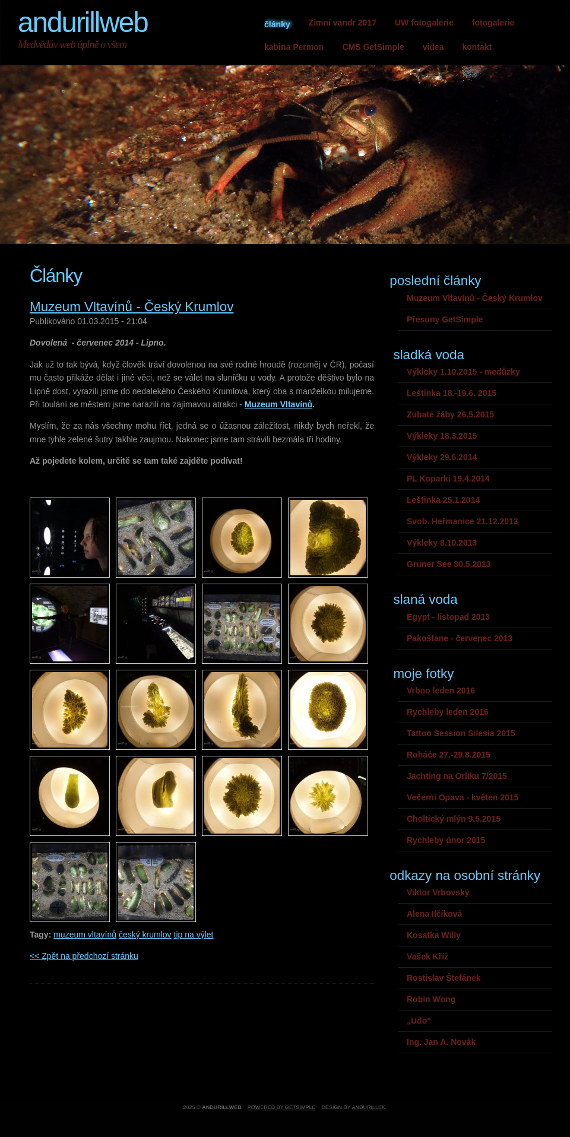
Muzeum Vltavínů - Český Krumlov (131, 306)
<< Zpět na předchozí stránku (84, 956)
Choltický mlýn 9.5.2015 (454, 819)
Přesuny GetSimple (445, 319)
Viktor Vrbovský (438, 892)
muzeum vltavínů (84, 934)
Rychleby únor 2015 (446, 840)
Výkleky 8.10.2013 (442, 542)
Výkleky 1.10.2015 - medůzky (463, 371)
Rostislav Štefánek (444, 978)
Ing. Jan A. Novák (441, 1042)
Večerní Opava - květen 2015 (462, 797)
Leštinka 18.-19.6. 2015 (451, 393)
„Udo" (419, 1020)
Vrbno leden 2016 (441, 690)
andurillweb (83, 22)
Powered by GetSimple (282, 1107)
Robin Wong (431, 999)
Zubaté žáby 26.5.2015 (450, 414)
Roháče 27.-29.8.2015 (448, 754)
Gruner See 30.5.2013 (449, 564)
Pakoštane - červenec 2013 (459, 638)
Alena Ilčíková (434, 914)
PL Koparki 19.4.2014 (448, 478)
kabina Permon (294, 47)
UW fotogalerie (424, 22)
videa (433, 47)
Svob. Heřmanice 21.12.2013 (462, 521)
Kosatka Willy (434, 935)
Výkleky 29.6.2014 (442, 457)
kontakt (477, 47)
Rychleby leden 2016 (448, 712)
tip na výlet (194, 934)
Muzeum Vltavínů (278, 404)
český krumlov (145, 934)
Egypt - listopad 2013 (448, 617)
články (277, 24)
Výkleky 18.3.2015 (442, 436)
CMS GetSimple (373, 47)
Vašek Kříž (427, 956)
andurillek (368, 1107)
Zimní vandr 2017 (342, 22)
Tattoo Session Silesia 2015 (461, 733)
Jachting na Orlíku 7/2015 (457, 776)
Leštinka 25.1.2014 (443, 500)
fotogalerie (493, 22)
